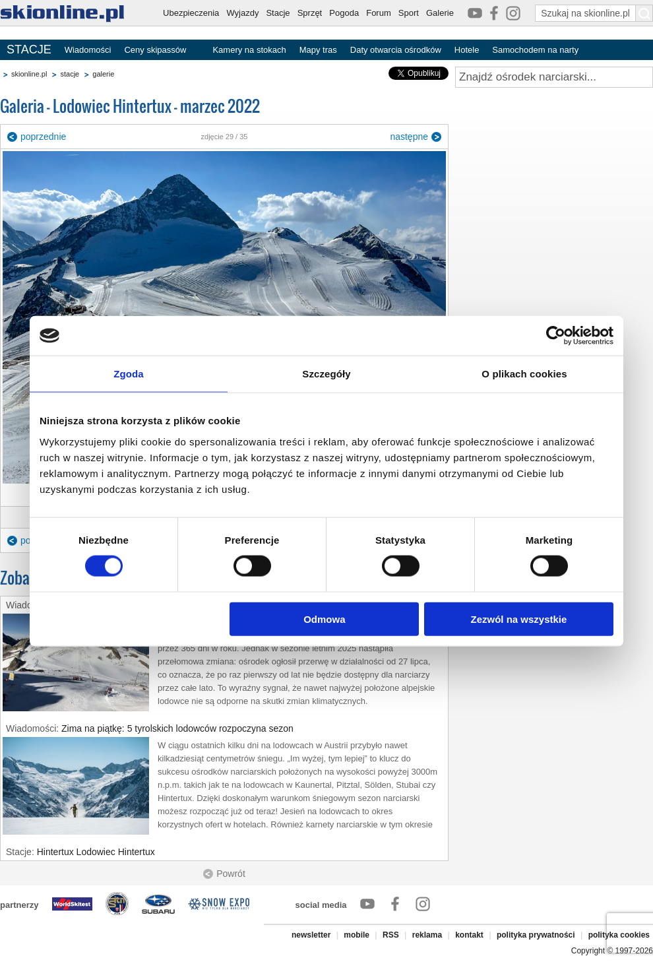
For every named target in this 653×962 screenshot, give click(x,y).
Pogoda (344, 13)
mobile (356, 935)
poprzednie (43, 136)
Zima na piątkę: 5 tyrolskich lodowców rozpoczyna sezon (177, 728)
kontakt (469, 935)
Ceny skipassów (155, 50)
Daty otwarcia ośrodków (395, 50)
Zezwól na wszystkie (519, 618)
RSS (391, 935)
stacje (69, 74)
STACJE (29, 49)
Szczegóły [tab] (326, 373)
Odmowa (324, 618)
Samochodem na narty (535, 50)
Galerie (440, 13)
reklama (427, 935)
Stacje (278, 13)
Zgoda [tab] (128, 373)
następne (409, 136)
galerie (103, 74)
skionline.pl (29, 74)
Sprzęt (310, 13)
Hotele (467, 50)
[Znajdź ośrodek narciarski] (554, 77)
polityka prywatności (536, 935)
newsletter (311, 935)
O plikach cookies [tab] (524, 373)
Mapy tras (318, 50)
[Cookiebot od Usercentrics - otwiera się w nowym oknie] (555, 336)
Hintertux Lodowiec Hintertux (96, 852)
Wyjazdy (242, 13)
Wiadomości (88, 50)
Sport (408, 13)
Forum (378, 13)
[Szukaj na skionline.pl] (644, 13)
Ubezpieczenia (191, 13)
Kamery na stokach (249, 50)
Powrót (230, 873)
